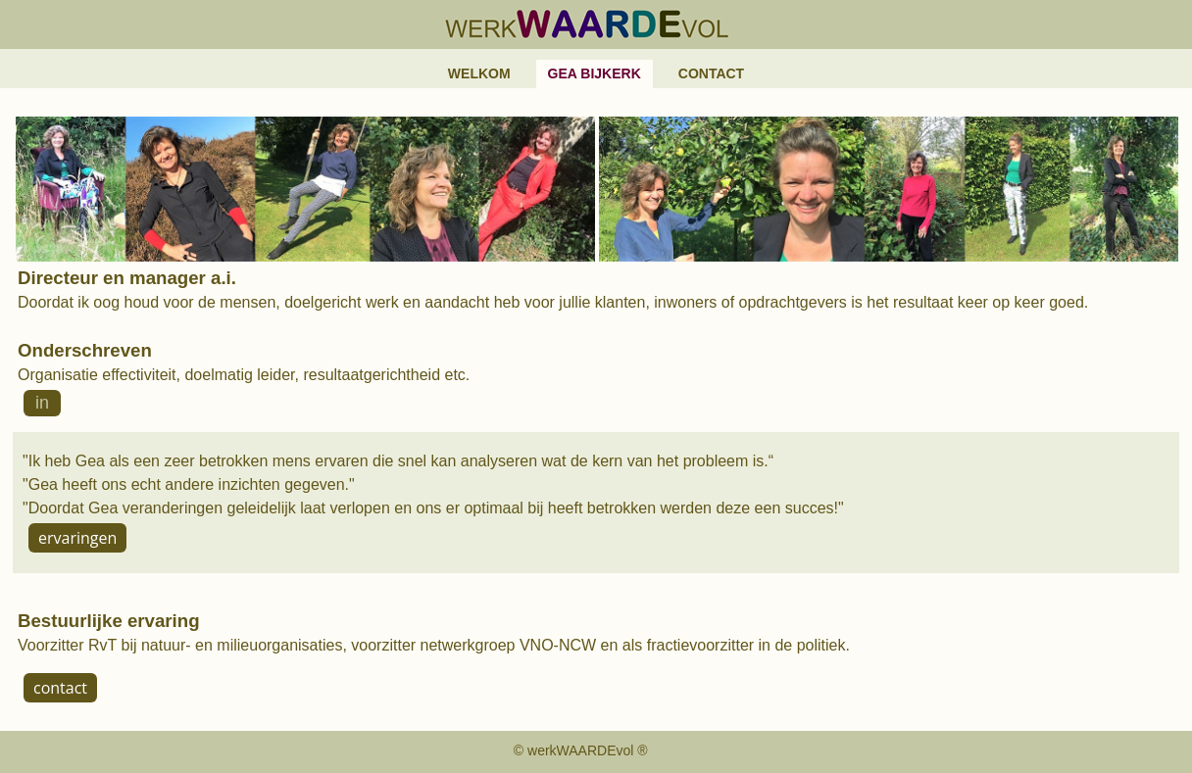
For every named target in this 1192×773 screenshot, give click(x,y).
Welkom (479, 73)
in (42, 402)
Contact (711, 73)
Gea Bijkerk (594, 73)
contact (60, 688)
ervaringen (77, 538)
